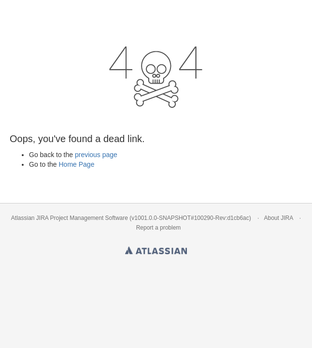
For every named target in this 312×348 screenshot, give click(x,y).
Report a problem (158, 227)
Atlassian (156, 248)
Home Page (76, 164)
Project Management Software (89, 218)
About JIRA (278, 218)
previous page (96, 155)
